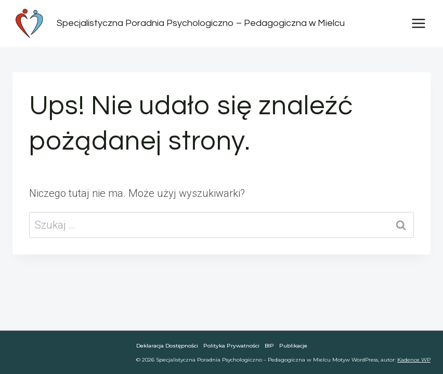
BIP (269, 345)
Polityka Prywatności (231, 345)
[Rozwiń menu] (418, 23)
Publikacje (293, 345)
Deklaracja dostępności (167, 345)
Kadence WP (414, 359)
